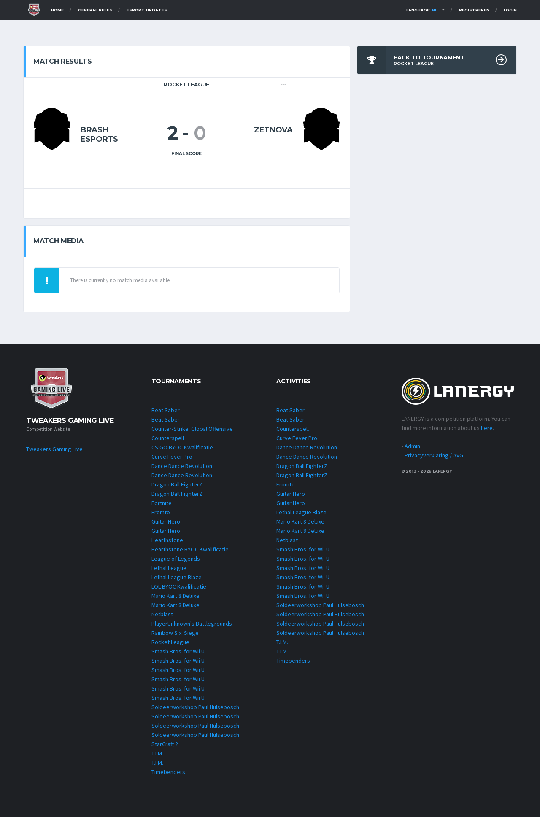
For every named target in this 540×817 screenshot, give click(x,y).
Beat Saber (165, 410)
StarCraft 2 (164, 744)
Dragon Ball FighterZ (176, 484)
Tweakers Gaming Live (54, 449)
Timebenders (168, 772)
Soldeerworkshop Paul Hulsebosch (195, 707)
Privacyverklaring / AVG (434, 455)
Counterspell (167, 438)
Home (57, 10)
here (487, 428)
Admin (412, 446)
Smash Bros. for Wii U (178, 651)
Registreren (474, 10)
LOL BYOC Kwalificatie (178, 586)
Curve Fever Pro (171, 456)
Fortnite (161, 503)
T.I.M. (157, 753)
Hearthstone (167, 540)
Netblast (162, 614)
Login (510, 10)
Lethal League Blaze (176, 577)
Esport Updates (147, 10)
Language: (421, 10)
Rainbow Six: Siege (175, 633)
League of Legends (175, 558)
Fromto (160, 512)
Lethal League (168, 568)
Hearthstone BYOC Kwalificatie (190, 549)
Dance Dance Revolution (181, 466)
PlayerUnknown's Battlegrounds (191, 623)
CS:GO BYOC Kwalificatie (182, 447)
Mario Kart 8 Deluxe (175, 595)
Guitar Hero (165, 521)
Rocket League (170, 642)
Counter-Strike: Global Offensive (192, 429)
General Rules (95, 10)
